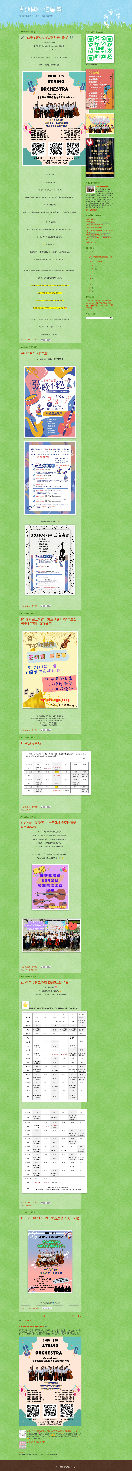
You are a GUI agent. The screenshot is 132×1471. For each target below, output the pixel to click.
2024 (89, 276)
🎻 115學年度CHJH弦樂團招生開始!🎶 (47, 37)
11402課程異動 (31, 743)
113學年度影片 (90, 222)
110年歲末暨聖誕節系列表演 (95, 227)
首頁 (45, 1316)
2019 (89, 288)
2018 (89, 291)
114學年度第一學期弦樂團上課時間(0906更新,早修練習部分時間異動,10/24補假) (52, 1431)
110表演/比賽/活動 (101, 303)
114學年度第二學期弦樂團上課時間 (45, 982)
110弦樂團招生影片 (92, 242)
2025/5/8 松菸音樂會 (34, 353)
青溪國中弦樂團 (103, 186)
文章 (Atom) (27, 1320)
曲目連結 (21, 1452)
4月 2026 (92, 254)
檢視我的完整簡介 (91, 210)
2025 (89, 273)
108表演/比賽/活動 (106, 300)
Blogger (73, 1467)
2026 (89, 252)
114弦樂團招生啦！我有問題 (36, 1442)
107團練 (98, 300)
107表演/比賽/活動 (91, 300)
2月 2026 (92, 269)
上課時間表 (29, 810)
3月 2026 (92, 265)
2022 (89, 279)
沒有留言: (35, 339)
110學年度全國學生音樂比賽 (95, 225)
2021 (89, 282)
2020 (89, 285)
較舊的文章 (76, 1316)
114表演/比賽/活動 (31, 970)
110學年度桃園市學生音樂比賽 (95, 235)
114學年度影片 (90, 219)
